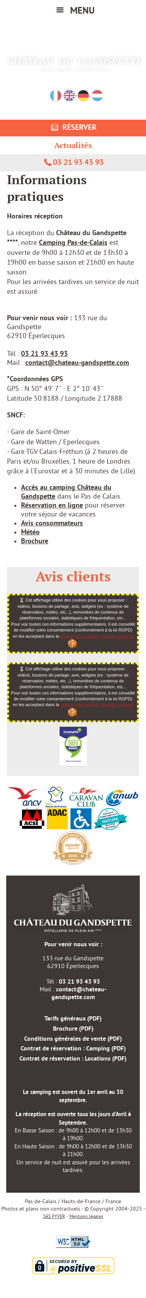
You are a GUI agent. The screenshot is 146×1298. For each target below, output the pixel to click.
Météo (30, 532)
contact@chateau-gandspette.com (77, 363)
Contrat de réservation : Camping (73, 1049)
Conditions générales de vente (73, 1039)
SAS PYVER (54, 1216)
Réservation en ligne (52, 505)
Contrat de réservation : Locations (73, 1059)
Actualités (73, 145)
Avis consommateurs (52, 523)
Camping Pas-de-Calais (73, 243)
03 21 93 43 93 (73, 162)
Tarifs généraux (73, 1019)
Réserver (73, 128)
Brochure (34, 541)
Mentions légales (86, 1216)
